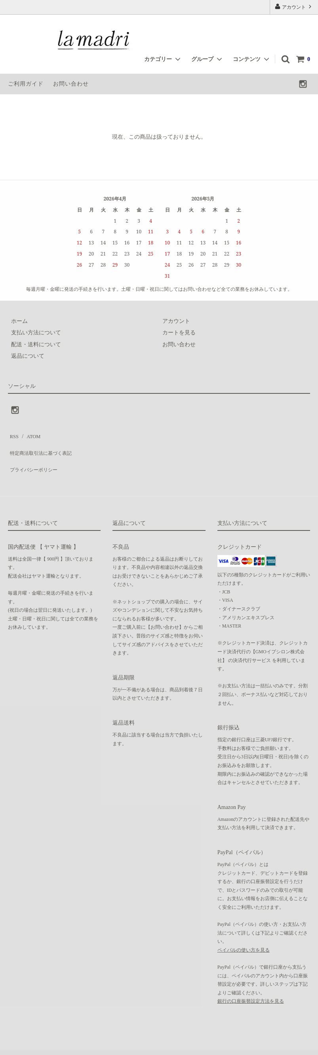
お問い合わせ (71, 84)
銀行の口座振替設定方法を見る (250, 986)
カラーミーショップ (25, 1045)
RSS (13, 434)
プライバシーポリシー (35, 458)
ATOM (29, 434)
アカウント (293, 6)
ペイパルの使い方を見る (243, 935)
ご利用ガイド (26, 84)
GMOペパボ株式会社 (125, 1045)
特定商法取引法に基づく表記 (44, 446)
